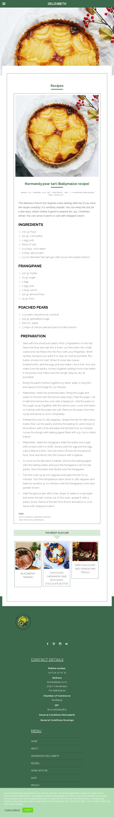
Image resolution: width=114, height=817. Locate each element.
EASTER (46, 517)
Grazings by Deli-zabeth (45, 756)
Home (34, 741)
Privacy (35, 785)
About (34, 748)
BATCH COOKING (25, 517)
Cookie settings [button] (12, 810)
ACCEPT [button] (27, 810)
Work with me (39, 770)
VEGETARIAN (38, 520)
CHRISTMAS (37, 517)
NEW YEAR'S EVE (25, 520)
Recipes (35, 763)
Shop (34, 778)
